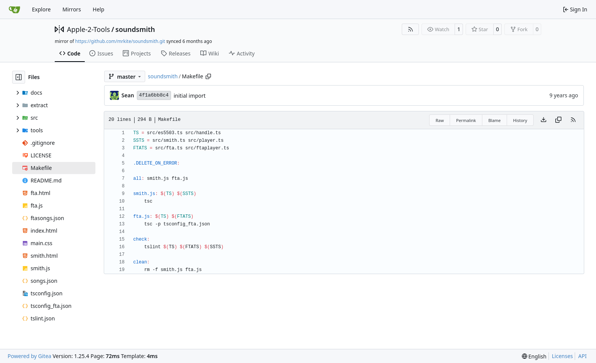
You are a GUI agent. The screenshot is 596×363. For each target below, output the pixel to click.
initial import (190, 95)
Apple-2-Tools (88, 29)
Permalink (466, 120)
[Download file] (543, 120)
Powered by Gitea (29, 356)
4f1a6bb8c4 (154, 95)
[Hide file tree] (18, 77)
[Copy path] (208, 76)
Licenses (562, 356)
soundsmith (135, 29)
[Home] (14, 9)
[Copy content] (558, 120)
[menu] (534, 356)
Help (99, 9)
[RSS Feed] (410, 29)
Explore (41, 9)
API (582, 356)
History (520, 120)
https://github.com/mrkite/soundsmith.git (120, 41)
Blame (494, 120)
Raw (440, 120)
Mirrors (71, 9)
